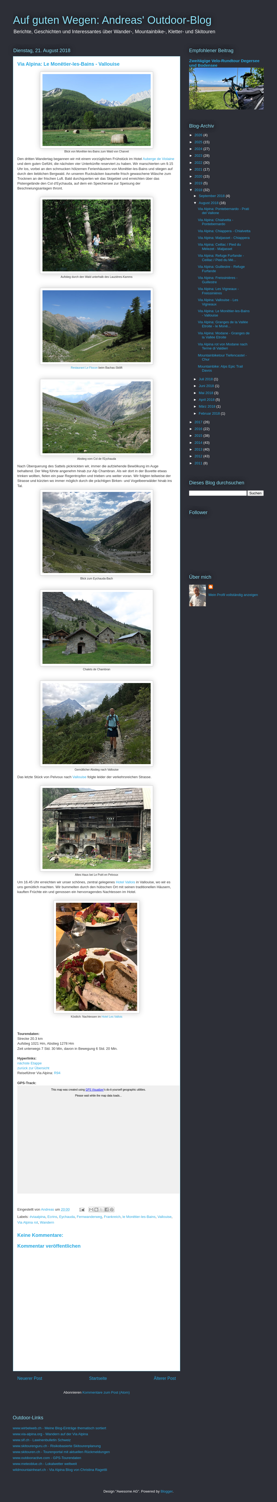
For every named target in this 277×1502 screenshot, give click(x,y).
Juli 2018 (206, 379)
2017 (198, 422)
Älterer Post (165, 1378)
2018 (198, 190)
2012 (198, 456)
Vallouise (79, 777)
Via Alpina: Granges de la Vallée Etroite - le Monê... (223, 324)
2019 (198, 183)
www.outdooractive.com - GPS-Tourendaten (47, 1458)
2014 (198, 443)
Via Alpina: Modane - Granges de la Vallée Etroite (223, 335)
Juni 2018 (207, 386)
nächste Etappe (29, 1063)
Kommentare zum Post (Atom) (106, 1392)
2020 (198, 176)
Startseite (98, 1378)
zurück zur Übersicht (33, 1068)
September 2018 (212, 196)
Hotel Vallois (125, 882)
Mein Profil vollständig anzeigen (233, 595)
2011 (198, 463)
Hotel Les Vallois (112, 1016)
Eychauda (67, 1217)
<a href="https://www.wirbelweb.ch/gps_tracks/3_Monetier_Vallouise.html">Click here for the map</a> (98, 1139)
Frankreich (112, 1217)
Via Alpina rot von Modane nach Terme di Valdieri (222, 346)
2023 (198, 156)
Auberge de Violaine (158, 159)
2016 (198, 429)
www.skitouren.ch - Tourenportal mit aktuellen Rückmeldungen (61, 1452)
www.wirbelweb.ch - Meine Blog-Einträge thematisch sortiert (59, 1428)
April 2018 (207, 400)
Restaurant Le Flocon (84, 367)
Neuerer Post (29, 1378)
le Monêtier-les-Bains (139, 1217)
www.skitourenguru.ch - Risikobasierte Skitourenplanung (57, 1446)
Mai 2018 (206, 393)
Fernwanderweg (89, 1217)
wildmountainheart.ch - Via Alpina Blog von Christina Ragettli (60, 1470)
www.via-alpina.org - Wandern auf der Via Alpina (50, 1434)
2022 (198, 163)
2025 (198, 142)
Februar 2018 (210, 413)
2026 (198, 135)
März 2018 (207, 406)
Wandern (47, 1222)
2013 (198, 449)
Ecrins (52, 1217)
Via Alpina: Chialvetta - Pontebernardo (215, 222)
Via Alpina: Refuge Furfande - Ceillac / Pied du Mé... (221, 258)
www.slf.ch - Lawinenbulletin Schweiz (42, 1440)
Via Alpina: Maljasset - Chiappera (223, 238)
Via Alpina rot (27, 1222)
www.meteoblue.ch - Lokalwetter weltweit (45, 1464)
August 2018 (209, 203)
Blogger (167, 1491)
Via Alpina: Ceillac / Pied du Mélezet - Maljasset (219, 246)
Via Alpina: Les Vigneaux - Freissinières (218, 291)
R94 (57, 1073)
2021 (198, 169)
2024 (198, 149)
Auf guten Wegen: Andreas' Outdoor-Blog (112, 20)
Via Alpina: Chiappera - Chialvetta (224, 231)
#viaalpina (38, 1217)
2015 (198, 436)
